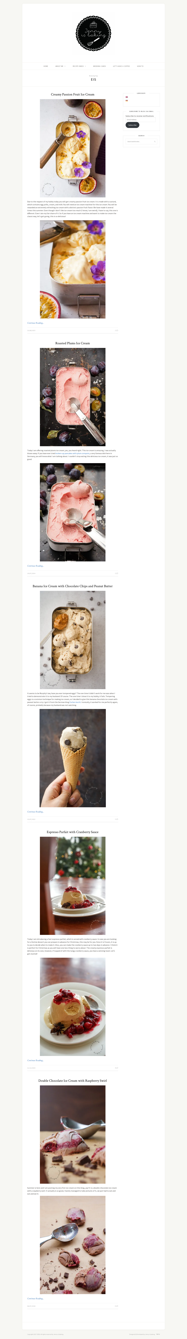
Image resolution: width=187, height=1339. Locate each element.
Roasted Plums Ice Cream (72, 343)
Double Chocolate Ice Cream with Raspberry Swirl (72, 1080)
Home (46, 66)
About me (59, 66)
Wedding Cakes (99, 66)
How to (140, 66)
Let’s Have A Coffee (121, 66)
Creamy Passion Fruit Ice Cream (72, 94)
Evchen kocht (75, 702)
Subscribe (132, 125)
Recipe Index (78, 66)
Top (158, 1334)
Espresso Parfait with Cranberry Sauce (72, 832)
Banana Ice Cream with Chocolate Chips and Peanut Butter (73, 586)
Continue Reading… (35, 323)
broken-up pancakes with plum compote (72, 453)
